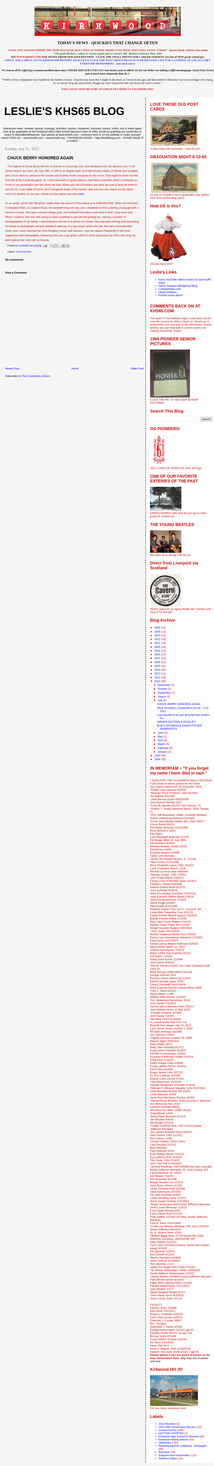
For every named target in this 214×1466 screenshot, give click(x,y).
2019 (157, 650)
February (163, 748)
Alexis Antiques (167, 292)
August (162, 696)
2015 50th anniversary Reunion (177, 1427)
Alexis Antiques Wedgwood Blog (177, 285)
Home (75, 368)
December (164, 685)
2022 (157, 639)
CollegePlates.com (169, 289)
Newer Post (12, 368)
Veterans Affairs (167, 1458)
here (81, 193)
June (161, 732)
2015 (157, 665)
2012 (157, 677)
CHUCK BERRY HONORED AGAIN (178, 704)
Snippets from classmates (174, 1455)
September (165, 692)
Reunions (164, 1452)
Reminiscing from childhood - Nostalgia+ (182, 1445)
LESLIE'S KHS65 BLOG (64, 111)
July (160, 700)
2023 (157, 635)
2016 (157, 662)
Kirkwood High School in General (178, 1436)
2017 (157, 658)
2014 (157, 669)
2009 (157, 759)
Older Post (137, 368)
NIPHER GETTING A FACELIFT (176, 721)
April (161, 740)
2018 (157, 654)
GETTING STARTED (171, 1433)
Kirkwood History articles (173, 1439)
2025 (157, 627)
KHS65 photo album (170, 295)
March (162, 744)
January (163, 751)
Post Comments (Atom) (36, 376)
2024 (157, 631)
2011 (157, 681)
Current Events (23, 251)
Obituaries (164, 1442)
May (160, 736)
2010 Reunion (166, 1423)
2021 (157, 642)
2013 (157, 673)
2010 (157, 755)
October (163, 688)
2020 (157, 646)
